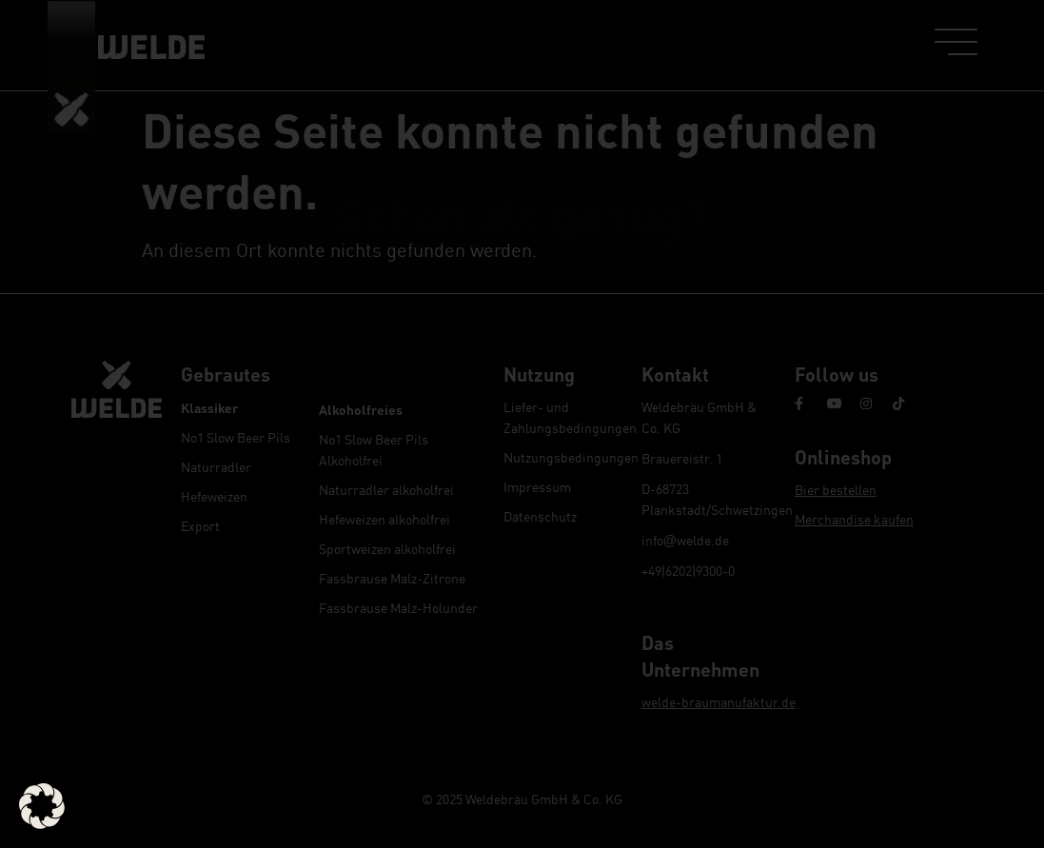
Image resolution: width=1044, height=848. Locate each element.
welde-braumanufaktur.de (718, 702)
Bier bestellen (836, 490)
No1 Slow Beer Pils (235, 437)
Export (200, 526)
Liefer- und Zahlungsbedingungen (562, 417)
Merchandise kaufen (854, 519)
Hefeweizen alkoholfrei (384, 519)
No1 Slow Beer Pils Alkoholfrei (373, 449)
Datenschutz (540, 516)
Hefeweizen (214, 496)
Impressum (537, 487)
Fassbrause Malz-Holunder (398, 608)
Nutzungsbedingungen (562, 457)
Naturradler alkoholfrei (386, 490)
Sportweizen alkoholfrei (387, 549)
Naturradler (216, 467)
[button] (42, 806)
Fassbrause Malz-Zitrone (392, 578)
